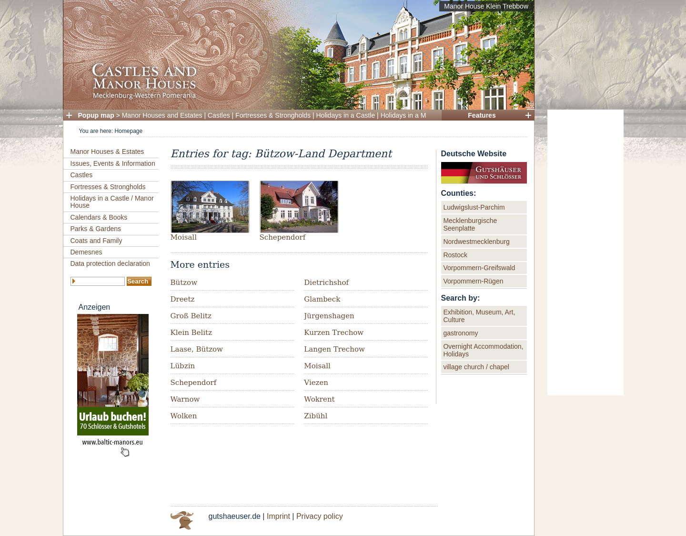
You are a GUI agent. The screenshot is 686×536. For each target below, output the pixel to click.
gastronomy (460, 333)
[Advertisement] (585, 252)
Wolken (184, 416)
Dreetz (183, 299)
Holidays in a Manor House (421, 115)
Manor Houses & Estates (107, 151)
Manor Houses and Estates (162, 115)
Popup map (96, 115)
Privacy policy (319, 516)
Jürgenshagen (329, 316)
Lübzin (183, 366)
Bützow (184, 282)
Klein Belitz (191, 332)
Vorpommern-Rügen (473, 281)
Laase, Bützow (197, 349)
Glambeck (322, 299)
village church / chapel (476, 367)
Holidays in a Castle (345, 115)
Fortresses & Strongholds (273, 115)
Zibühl (315, 416)
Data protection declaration (110, 263)
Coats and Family (96, 240)
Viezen (316, 382)
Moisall (184, 237)
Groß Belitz (191, 316)
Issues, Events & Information (113, 163)
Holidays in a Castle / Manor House (112, 201)
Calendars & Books (99, 217)
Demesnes (86, 252)
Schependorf (283, 237)
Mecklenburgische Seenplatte (470, 224)
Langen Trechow (334, 349)
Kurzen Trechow (333, 332)
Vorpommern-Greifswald (479, 268)
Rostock (455, 255)
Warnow (185, 399)
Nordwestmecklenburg (476, 241)
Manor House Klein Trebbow (486, 6)
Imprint (278, 516)
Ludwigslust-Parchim (473, 207)
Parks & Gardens (96, 229)
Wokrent (319, 399)
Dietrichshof (326, 282)
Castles (219, 115)
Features (481, 115)
